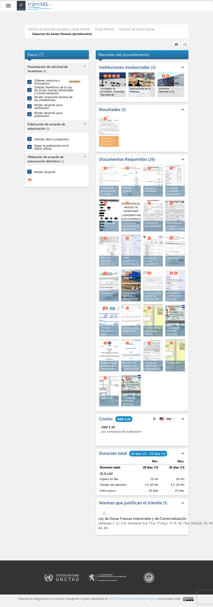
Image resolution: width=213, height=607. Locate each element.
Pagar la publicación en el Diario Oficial (51, 147)
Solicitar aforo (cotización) (51, 139)
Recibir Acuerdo (44, 171)
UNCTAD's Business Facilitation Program (132, 599)
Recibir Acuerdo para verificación (48, 106)
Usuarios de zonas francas (136, 29)
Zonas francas (104, 29)
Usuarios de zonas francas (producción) (61, 34)
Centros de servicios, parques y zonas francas (59, 29)
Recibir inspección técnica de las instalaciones (53, 98)
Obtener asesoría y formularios (47, 82)
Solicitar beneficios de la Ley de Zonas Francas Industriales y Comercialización (53, 90)
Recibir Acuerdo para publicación (48, 114)
